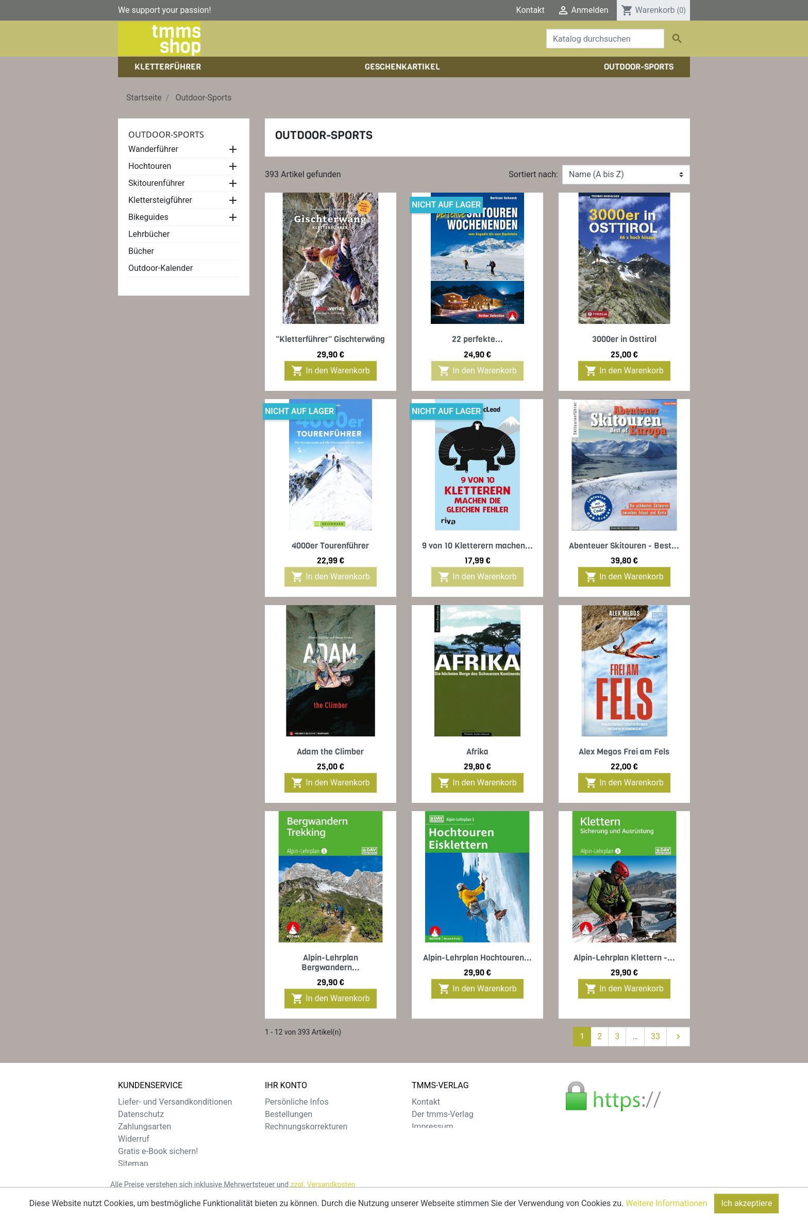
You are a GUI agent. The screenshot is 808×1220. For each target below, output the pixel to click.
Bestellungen (288, 1114)
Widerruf (133, 1139)
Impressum (432, 1126)
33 (655, 1036)
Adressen (282, 1139)
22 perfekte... (477, 339)
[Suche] (605, 38)
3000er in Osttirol (624, 339)
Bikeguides (148, 217)
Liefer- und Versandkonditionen (175, 1102)
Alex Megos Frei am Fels (624, 751)
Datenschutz (141, 1114)
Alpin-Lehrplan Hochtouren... (477, 957)
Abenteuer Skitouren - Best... (624, 545)
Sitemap (133, 1164)
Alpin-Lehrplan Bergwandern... (330, 962)
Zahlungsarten (144, 1126)
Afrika (477, 751)
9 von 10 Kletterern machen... (477, 545)
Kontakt (530, 10)
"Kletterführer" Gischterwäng (330, 339)
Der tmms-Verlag (443, 1114)
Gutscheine (285, 1151)
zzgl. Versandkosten (323, 1188)
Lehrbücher (149, 234)
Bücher (141, 251)
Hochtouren (149, 166)
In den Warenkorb (330, 371)
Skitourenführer (156, 183)
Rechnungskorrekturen (306, 1126)
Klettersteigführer (160, 200)
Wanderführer (153, 149)
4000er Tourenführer (330, 545)
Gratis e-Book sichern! (158, 1151)
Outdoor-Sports (166, 134)
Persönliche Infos (297, 1102)
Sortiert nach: (533, 174)
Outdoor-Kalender (160, 268)
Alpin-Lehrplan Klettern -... (624, 957)
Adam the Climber (330, 751)
